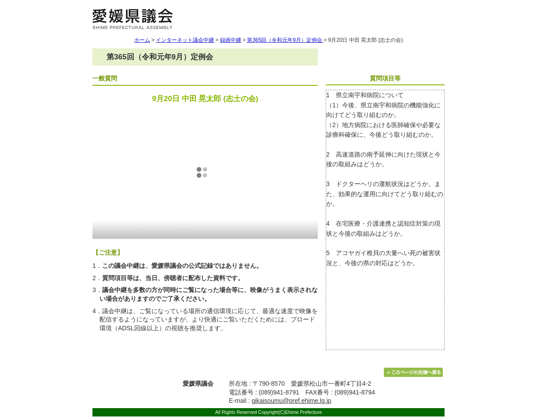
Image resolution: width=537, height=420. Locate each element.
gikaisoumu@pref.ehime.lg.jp (291, 400)
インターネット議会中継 (185, 40)
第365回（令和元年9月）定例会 (285, 40)
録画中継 (230, 40)
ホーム (142, 40)
